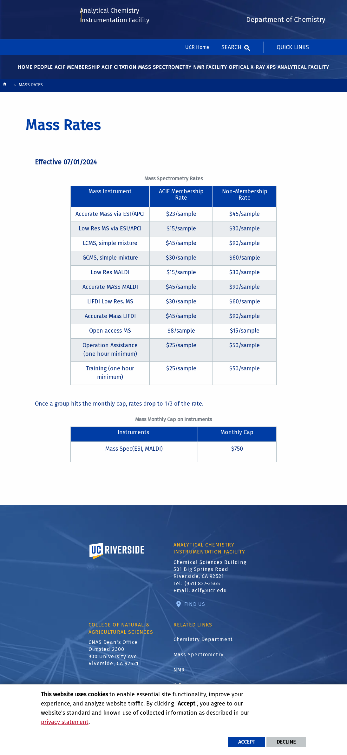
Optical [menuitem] (239, 70)
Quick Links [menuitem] (293, 7)
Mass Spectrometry (199, 658)
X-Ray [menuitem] (258, 70)
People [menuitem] (43, 70)
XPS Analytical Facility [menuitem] (297, 70)
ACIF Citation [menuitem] (118, 70)
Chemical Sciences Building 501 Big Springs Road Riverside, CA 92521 (210, 572)
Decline (286, 742)
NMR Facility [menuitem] (210, 70)
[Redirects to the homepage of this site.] (5, 88)
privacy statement (64, 722)
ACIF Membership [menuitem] (77, 70)
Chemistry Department (203, 642)
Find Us (194, 607)
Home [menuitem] (25, 70)
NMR (179, 673)
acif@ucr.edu (209, 594)
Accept (246, 742)
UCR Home (197, 8)
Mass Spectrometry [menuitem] (165, 70)
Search (231, 7)
